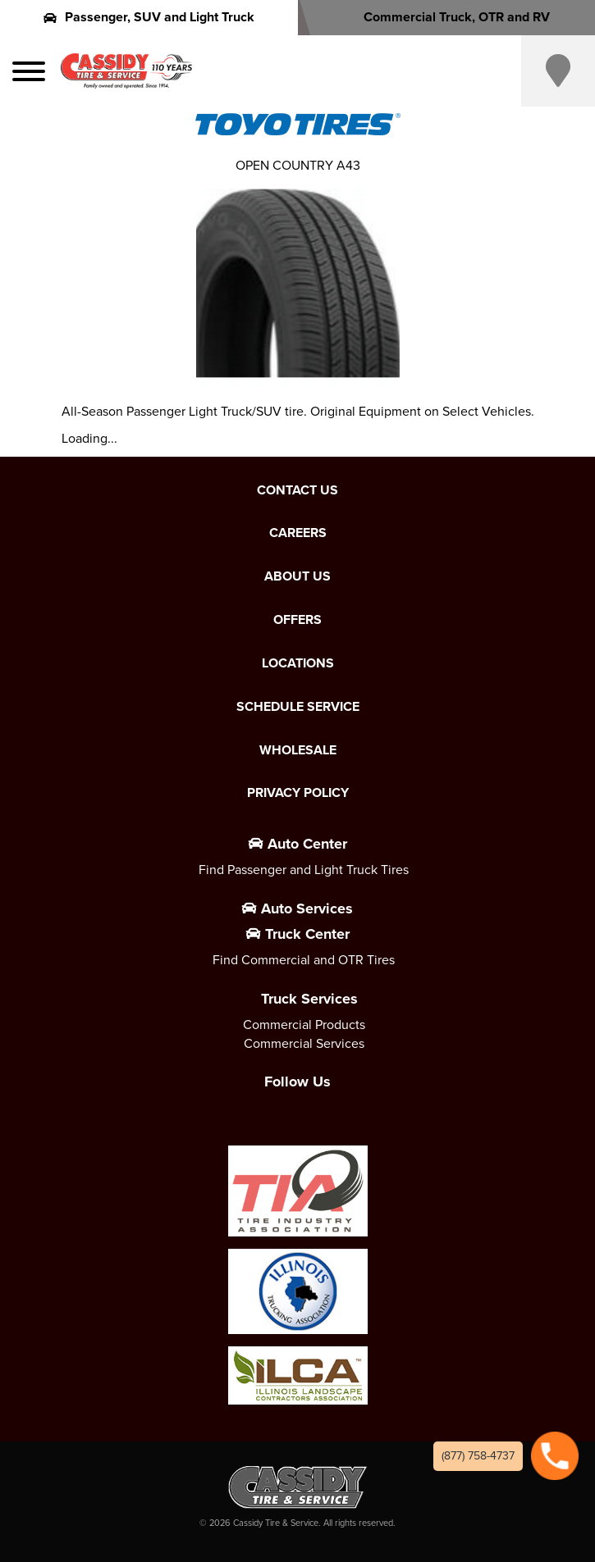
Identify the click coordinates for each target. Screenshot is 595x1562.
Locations (298, 663)
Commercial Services (304, 1043)
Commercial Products (304, 1024)
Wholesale (297, 750)
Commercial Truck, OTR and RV (446, 16)
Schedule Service (297, 707)
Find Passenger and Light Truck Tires (304, 869)
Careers (298, 533)
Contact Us (297, 490)
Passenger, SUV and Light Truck (148, 16)
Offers (297, 620)
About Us (297, 576)
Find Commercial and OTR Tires (304, 959)
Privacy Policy (298, 793)
